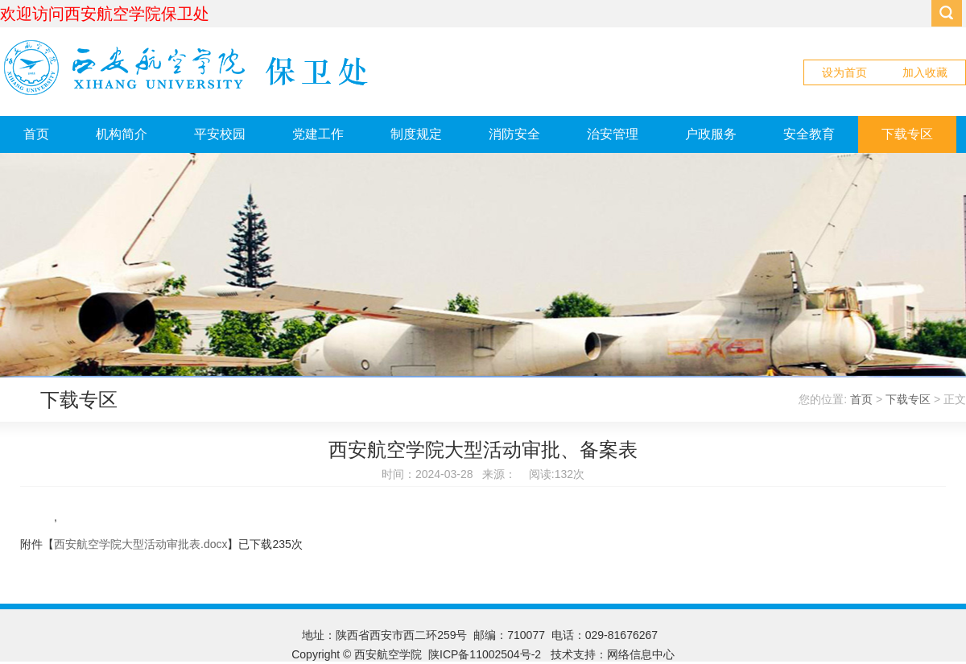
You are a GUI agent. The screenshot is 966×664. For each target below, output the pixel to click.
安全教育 (809, 134)
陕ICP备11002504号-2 (486, 654)
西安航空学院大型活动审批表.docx (140, 544)
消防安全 (514, 134)
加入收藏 (924, 72)
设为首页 (844, 72)
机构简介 (121, 134)
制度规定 (416, 134)
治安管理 (612, 134)
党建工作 (318, 134)
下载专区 (907, 134)
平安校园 (220, 134)
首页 (36, 134)
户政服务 (711, 134)
